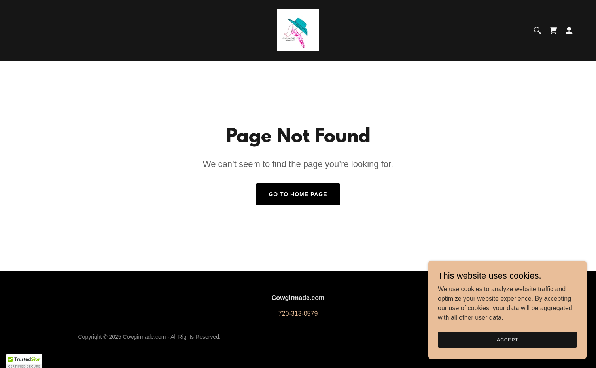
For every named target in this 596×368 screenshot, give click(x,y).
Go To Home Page (298, 194)
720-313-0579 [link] (298, 313)
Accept (507, 345)
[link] (298, 30)
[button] (569, 30)
